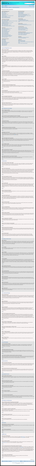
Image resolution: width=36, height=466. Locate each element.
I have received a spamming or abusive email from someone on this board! (26, 21)
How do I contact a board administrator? (22, 43)
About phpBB (23, 437)
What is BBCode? (4, 39)
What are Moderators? (20, 12)
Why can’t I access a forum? (5, 32)
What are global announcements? (6, 42)
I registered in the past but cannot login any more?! (7, 15)
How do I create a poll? (4, 30)
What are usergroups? (20, 13)
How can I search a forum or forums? (22, 27)
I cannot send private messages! (22, 19)
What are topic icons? (4, 45)
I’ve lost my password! (4, 16)
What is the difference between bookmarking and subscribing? (25, 32)
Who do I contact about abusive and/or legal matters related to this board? (25, 42)
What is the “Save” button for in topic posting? (7, 35)
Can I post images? (4, 41)
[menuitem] (6, 6)
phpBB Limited (22, 436)
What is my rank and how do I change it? (6, 25)
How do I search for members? (21, 29)
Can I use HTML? (4, 40)
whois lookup (21, 447)
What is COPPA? (4, 12)
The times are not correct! (5, 21)
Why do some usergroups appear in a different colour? (24, 15)
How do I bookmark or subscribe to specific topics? (24, 33)
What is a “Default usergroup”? (21, 16)
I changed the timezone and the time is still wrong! (7, 22)
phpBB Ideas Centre (4, 442)
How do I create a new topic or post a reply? (7, 28)
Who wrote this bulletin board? (21, 40)
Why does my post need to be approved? (6, 36)
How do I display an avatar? (5, 24)
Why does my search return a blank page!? (23, 28)
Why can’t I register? (4, 13)
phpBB (15, 134)
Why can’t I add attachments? (5, 33)
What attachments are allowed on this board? (23, 37)
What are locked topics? (4, 44)
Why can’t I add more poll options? (6, 31)
